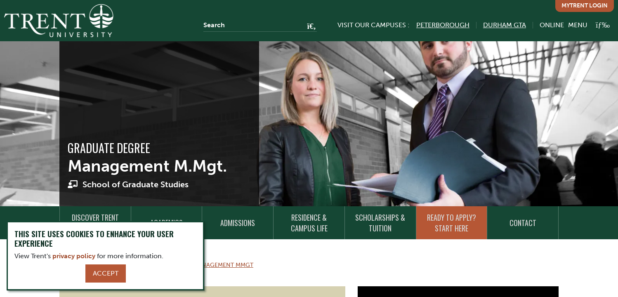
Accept (105, 273)
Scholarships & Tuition (380, 222)
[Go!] (309, 27)
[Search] (260, 25)
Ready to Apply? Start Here (451, 222)
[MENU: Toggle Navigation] (589, 25)
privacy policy (73, 256)
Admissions (237, 222)
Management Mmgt (223, 265)
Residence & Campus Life (309, 222)
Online (552, 25)
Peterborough (442, 25)
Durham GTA (504, 25)
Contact (522, 222)
